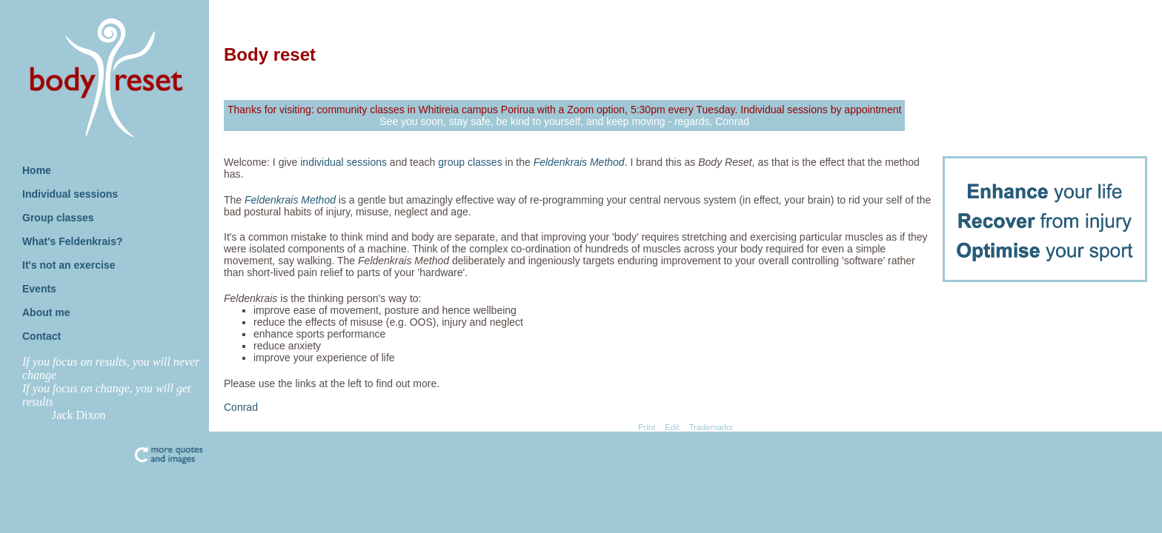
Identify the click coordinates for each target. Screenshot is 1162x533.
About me (46, 312)
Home (36, 170)
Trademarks (711, 427)
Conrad (241, 407)
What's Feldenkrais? (72, 241)
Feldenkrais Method (579, 162)
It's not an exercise (69, 265)
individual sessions (343, 162)
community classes (361, 109)
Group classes (58, 218)
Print (646, 427)
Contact (41, 336)
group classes (470, 162)
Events (39, 289)
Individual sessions (70, 194)
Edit (672, 427)
